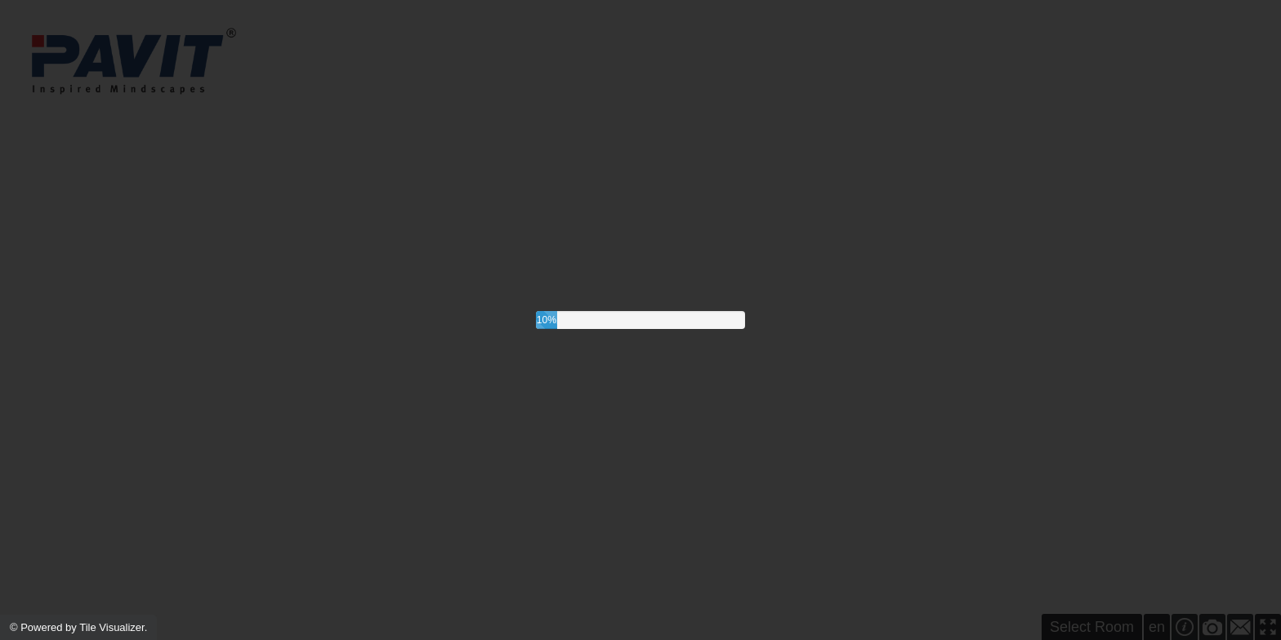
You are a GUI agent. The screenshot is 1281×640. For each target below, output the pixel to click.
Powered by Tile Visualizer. (83, 627)
